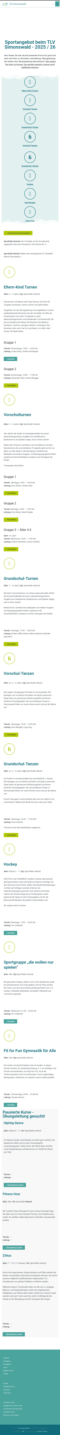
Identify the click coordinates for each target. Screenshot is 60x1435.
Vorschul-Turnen (30, 109)
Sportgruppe (30, 202)
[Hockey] (30, 175)
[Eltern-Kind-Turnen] (30, 82)
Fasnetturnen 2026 (9, 1402)
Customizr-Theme (42, 1431)
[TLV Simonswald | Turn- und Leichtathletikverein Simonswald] (5, 3)
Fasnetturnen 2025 (9, 1412)
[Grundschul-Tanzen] (30, 157)
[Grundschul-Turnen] (30, 118)
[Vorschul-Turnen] (30, 100)
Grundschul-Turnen (30, 127)
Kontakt (5, 1374)
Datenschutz (7, 1393)
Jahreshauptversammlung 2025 (12, 1409)
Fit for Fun (30, 221)
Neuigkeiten (7, 1361)
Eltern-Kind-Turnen (30, 91)
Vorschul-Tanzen (30, 145)
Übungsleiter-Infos (8, 1386)
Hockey (30, 184)
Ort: (21, 294)
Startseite (6, 1358)
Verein (5, 1367)
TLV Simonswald (23, 1428)
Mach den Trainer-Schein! (11, 1415)
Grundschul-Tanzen (30, 166)
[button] (11, 385)
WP (23, 1431)
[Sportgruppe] (30, 193)
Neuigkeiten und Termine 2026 (12, 1406)
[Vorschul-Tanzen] (30, 137)
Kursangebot (7, 1364)
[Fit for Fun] (30, 212)
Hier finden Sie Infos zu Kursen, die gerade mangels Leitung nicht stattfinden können (30, 64)
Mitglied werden (8, 1371)
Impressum (6, 1390)
